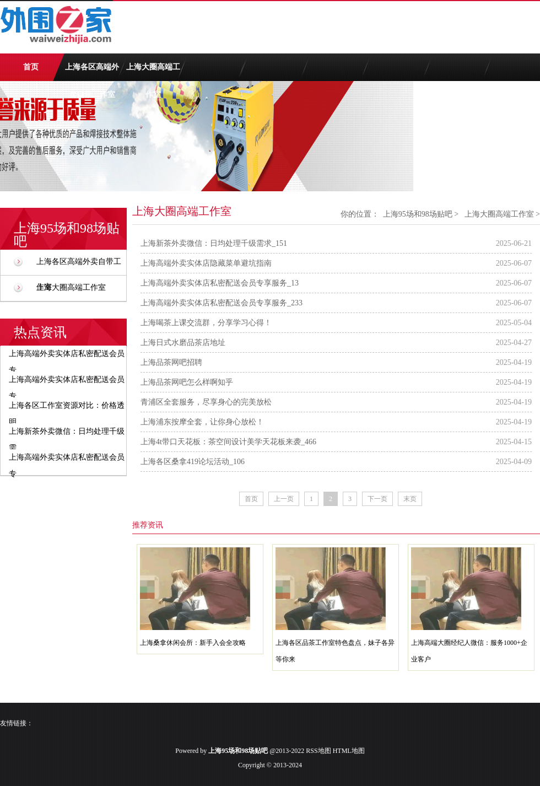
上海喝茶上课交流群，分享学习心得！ (206, 323)
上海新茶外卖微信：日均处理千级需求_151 (214, 243)
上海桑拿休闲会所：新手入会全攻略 (193, 643)
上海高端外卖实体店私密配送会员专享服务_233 (222, 303)
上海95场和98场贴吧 (417, 214)
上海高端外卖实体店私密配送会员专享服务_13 (220, 283)
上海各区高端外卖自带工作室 (92, 72)
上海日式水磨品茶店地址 (183, 342)
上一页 (284, 499)
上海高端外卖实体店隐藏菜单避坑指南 (206, 263)
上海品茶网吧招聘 (171, 362)
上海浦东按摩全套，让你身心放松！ (202, 422)
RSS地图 (318, 751)
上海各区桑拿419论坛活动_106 (193, 461)
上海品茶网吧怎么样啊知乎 (187, 382)
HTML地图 (349, 751)
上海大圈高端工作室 (153, 72)
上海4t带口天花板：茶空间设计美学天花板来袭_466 (228, 442)
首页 (31, 67)
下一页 (377, 499)
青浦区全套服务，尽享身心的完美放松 (206, 402)
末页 (410, 499)
